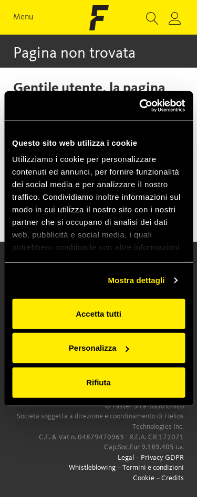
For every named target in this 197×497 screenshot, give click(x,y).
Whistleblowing (92, 467)
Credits (172, 478)
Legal (126, 457)
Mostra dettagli (136, 280)
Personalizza (99, 347)
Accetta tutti (98, 313)
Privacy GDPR (162, 457)
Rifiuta (98, 381)
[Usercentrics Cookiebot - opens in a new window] (140, 106)
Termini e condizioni (153, 467)
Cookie (143, 478)
